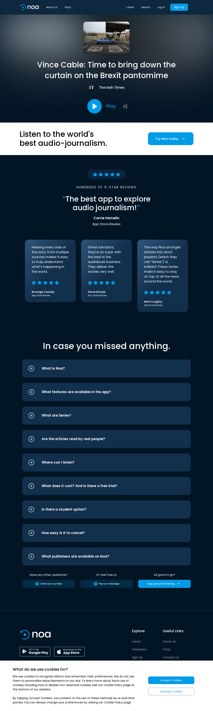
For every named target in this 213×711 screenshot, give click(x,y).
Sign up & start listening (164, 584)
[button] (100, 368)
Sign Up (179, 7)
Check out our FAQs (48, 584)
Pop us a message (106, 584)
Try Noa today (170, 139)
